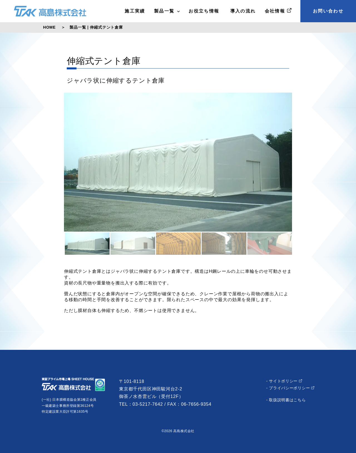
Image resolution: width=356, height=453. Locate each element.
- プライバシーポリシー (290, 388)
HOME (49, 27)
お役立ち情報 (204, 11)
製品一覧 (167, 11)
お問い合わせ (328, 11)
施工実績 (135, 11)
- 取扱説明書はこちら (286, 400)
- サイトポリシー (284, 381)
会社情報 (278, 10)
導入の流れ (242, 11)
